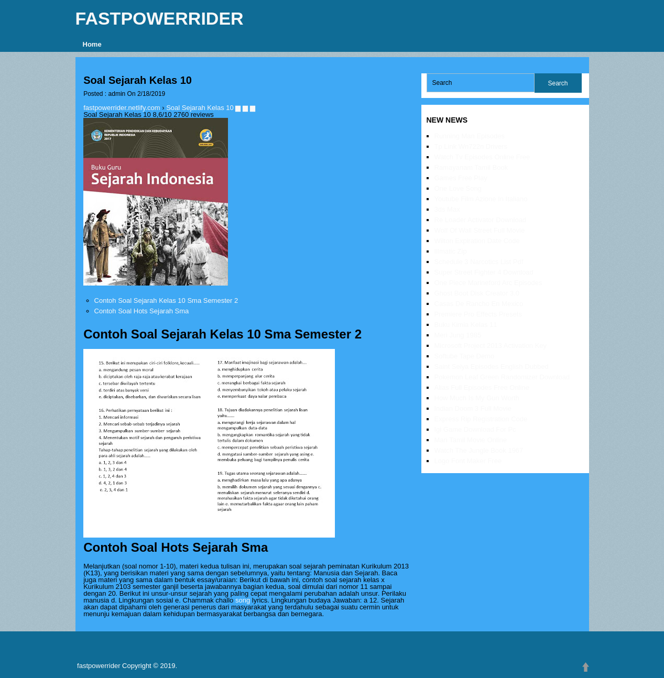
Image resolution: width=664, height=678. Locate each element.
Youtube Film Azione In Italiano (481, 199)
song (242, 600)
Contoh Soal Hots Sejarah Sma (141, 311)
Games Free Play (460, 178)
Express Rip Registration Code (481, 419)
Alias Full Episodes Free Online (481, 387)
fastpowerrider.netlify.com (121, 108)
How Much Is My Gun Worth (476, 398)
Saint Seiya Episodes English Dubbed (491, 366)
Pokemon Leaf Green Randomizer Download (502, 377)
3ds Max (447, 209)
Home (92, 44)
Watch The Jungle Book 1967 (479, 450)
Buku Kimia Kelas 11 (465, 325)
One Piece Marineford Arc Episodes (488, 283)
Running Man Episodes (469, 136)
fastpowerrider (159, 18)
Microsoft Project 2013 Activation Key (490, 345)
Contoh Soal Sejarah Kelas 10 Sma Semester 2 (166, 300)
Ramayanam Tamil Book (471, 167)
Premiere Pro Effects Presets (478, 314)
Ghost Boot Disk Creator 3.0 (477, 293)
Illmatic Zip (450, 251)
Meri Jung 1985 (458, 335)
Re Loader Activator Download (480, 220)
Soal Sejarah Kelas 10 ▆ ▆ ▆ (210, 108)
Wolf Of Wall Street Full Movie (479, 230)
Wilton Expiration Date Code (477, 241)
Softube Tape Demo (464, 356)
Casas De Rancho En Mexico (479, 304)
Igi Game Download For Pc (475, 429)
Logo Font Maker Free (468, 461)
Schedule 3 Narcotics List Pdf (479, 262)
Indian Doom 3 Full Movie (472, 408)
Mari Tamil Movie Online (470, 440)
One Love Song (458, 188)
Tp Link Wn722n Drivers (470, 146)
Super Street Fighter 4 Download (484, 272)
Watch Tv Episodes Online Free (482, 157)
